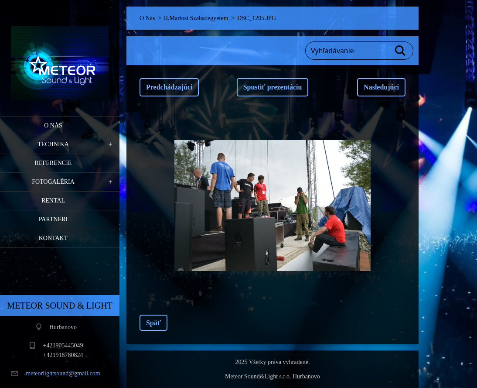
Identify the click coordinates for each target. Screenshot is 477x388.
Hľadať (400, 50)
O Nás (53, 125)
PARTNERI (53, 219)
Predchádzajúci (169, 87)
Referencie (53, 163)
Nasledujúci (381, 87)
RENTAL (53, 200)
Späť (153, 322)
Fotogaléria (53, 182)
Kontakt (53, 238)
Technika (53, 144)
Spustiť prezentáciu (272, 87)
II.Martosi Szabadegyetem (196, 18)
